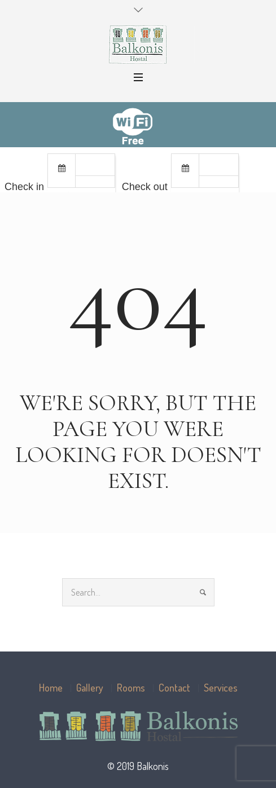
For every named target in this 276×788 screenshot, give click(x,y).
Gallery (89, 687)
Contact (174, 687)
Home (51, 687)
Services (221, 687)
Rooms (131, 687)
